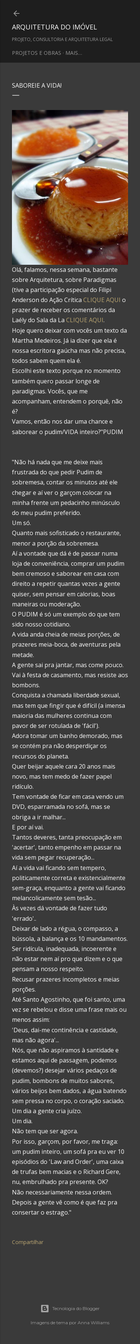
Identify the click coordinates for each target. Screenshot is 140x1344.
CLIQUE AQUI (102, 300)
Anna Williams (93, 1322)
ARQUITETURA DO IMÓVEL (54, 26)
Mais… (73, 52)
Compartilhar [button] (27, 1242)
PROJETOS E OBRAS (36, 52)
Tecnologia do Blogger (70, 1308)
